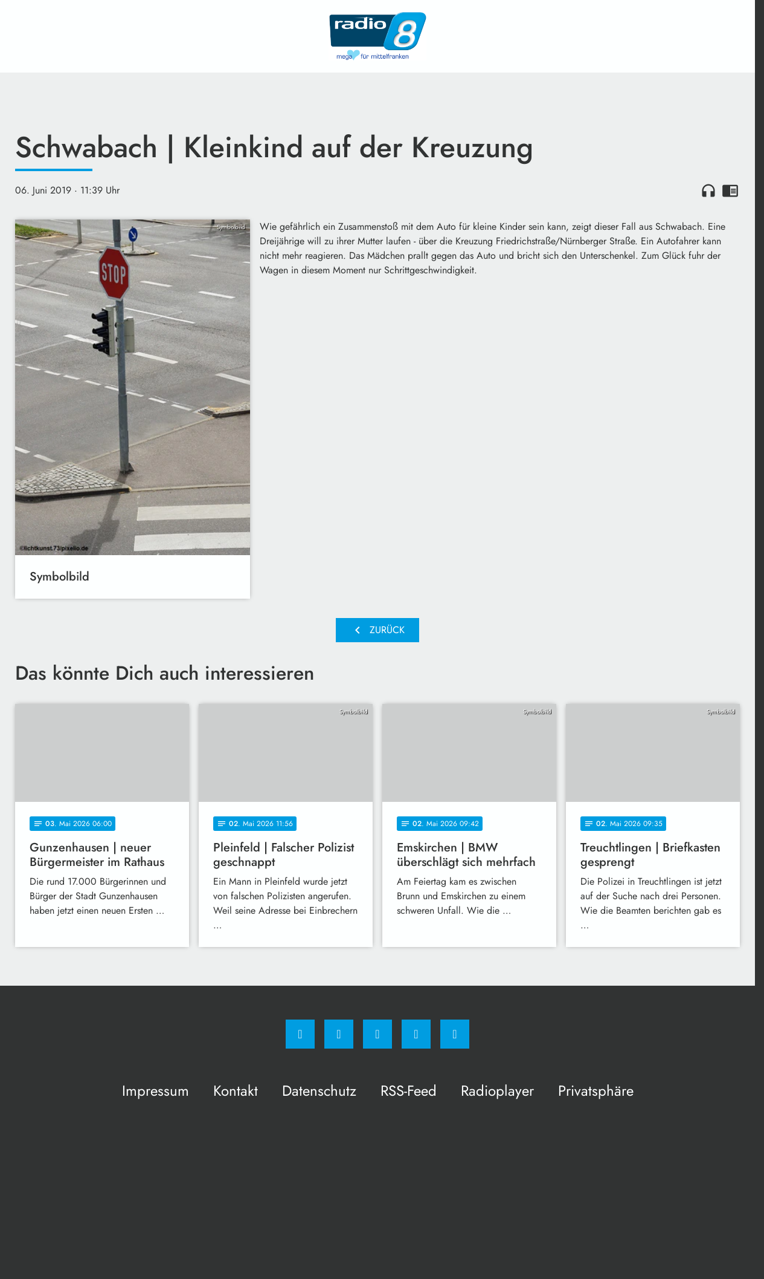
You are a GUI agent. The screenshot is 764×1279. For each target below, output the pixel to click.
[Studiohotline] (416, 1034)
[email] (454, 1034)
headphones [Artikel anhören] (708, 190)
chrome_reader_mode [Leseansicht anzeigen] (730, 190)
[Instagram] (338, 1034)
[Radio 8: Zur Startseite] (377, 36)
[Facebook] (300, 1034)
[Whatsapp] (377, 1034)
